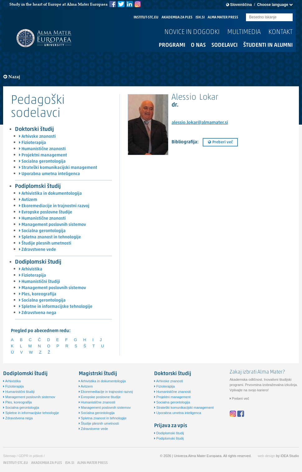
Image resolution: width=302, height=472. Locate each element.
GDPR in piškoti (31, 456)
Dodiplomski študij (38, 262)
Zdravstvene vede (37, 249)
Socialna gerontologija (42, 161)
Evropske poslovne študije (45, 212)
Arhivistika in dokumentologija (50, 193)
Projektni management (43, 155)
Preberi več (220, 142)
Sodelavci (224, 45)
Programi (172, 45)
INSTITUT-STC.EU (146, 17)
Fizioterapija (32, 143)
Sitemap (9, 456)
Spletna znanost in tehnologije (50, 237)
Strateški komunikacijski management (58, 167)
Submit (288, 17)
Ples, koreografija (37, 294)
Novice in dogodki (191, 32)
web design (266, 456)
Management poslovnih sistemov (52, 224)
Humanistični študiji (39, 281)
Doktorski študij (34, 129)
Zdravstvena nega (37, 313)
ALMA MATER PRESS (223, 17)
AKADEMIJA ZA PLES (177, 17)
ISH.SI (200, 17)
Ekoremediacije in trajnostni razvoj (54, 206)
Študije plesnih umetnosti (45, 243)
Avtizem (28, 200)
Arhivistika (30, 269)
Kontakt (280, 32)
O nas (198, 45)
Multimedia (244, 32)
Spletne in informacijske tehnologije (55, 306)
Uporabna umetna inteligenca (49, 174)
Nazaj (11, 77)
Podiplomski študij (38, 186)
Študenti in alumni (268, 45)
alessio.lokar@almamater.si (200, 123)
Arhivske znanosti (37, 136)
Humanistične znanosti (42, 149)
